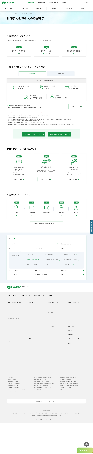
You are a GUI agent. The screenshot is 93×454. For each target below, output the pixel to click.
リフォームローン (20, 302)
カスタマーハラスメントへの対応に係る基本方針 (69, 417)
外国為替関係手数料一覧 (54, 354)
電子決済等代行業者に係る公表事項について (68, 408)
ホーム (8, 13)
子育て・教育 (52, 368)
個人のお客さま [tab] (12, 327)
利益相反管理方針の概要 (13, 413)
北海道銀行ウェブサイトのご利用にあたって (68, 413)
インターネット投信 (11, 363)
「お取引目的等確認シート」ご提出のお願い (42, 419)
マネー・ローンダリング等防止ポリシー (42, 417)
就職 (50, 362)
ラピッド (72, 306)
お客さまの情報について (13, 417)
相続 (50, 336)
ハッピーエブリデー (69, 295)
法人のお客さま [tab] (26, 327)
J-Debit (70, 351)
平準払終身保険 (33, 383)
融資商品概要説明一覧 (72, 275)
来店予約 (70, 361)
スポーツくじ (71, 343)
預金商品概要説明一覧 (34, 352)
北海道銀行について (53, 2)
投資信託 (31, 354)
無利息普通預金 (33, 339)
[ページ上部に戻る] (86, 444)
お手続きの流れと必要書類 (70, 286)
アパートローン (20, 306)
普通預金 (31, 336)
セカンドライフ (52, 372)
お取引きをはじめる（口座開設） (15, 333)
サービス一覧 (10, 359)
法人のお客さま (41, 2)
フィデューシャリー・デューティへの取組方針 (18, 421)
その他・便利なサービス (74, 333)
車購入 (50, 364)
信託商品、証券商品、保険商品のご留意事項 (42, 408)
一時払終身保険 (33, 382)
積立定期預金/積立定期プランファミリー (38, 349)
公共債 (31, 356)
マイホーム (51, 370)
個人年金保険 (32, 378)
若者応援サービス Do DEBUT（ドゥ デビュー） (17, 343)
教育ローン (72, 279)
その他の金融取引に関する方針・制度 (41, 413)
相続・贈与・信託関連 (53, 333)
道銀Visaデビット (11, 345)
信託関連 (51, 339)
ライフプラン (51, 358)
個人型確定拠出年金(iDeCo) (35, 360)
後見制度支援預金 (33, 341)
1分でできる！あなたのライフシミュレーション (38, 363)
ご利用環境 (10, 365)
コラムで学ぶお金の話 (73, 370)
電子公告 (61, 421)
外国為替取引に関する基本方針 (40, 411)
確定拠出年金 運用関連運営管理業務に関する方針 (44, 415)
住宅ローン (17, 13)
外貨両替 (51, 350)
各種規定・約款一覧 (11, 401)
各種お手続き (71, 366)
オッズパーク (71, 345)
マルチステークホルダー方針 (65, 419)
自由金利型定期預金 (34, 347)
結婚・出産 (51, 366)
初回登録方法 (10, 355)
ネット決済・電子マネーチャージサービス (77, 338)
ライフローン (46, 302)
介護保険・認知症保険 (34, 374)
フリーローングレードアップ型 (14, 389)
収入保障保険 (32, 376)
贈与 (50, 338)
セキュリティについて (12, 367)
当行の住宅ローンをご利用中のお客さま (53, 291)
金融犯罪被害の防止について (39, 421)
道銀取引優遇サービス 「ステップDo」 (15, 341)
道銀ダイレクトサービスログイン (12, 353)
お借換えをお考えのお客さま (33, 291)
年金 (70, 349)
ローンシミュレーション (41, 275)
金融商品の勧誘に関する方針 (14, 419)
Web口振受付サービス (73, 339)
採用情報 (64, 2)
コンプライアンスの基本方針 (14, 415)
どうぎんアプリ (11, 338)
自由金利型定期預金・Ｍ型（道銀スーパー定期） (38, 344)
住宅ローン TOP (16, 286)
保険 (30, 369)
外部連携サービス (72, 341)
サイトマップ (11, 408)
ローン (12, 13)
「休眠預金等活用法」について (14, 423)
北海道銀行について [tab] (39, 327)
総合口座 (31, 338)
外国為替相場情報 (52, 352)
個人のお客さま (30, 2)
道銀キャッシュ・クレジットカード (76, 353)
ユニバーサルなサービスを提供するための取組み (69, 415)
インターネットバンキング (13, 350)
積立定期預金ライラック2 (35, 350)
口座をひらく (10, 336)
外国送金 (51, 346)
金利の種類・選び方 (32, 286)
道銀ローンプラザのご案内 (33, 295)
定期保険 (31, 380)
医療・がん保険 (33, 372)
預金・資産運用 (32, 333)
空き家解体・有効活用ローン (46, 306)
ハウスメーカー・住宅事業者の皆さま (71, 291)
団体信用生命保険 (50, 286)
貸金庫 (70, 347)
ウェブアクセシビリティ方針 (65, 411)
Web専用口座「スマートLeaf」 (14, 339)
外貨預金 (31, 358)
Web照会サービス (11, 369)
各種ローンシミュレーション (13, 397)
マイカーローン (46, 279)
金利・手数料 (71, 357)
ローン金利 (12, 275)
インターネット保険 (34, 389)
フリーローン (64, 302)
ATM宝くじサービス (73, 336)
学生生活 (51, 360)
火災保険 (48, 295)
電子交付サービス (11, 361)
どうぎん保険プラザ (34, 391)
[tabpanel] (46, 366)
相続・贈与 (51, 374)
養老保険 (31, 385)
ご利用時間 (10, 357)
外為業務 (50, 344)
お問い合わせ (71, 374)
